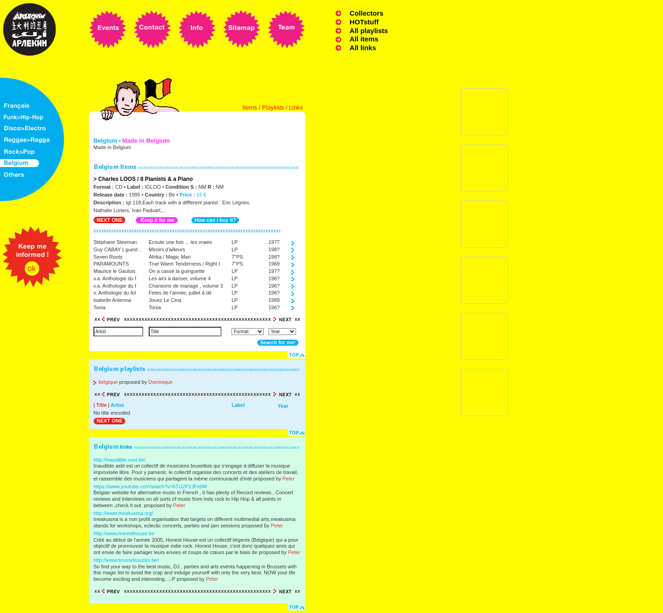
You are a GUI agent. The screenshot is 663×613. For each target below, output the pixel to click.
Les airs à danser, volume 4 (180, 278)
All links (362, 48)
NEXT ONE (109, 220)
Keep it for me (157, 220)
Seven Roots (107, 257)
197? (273, 271)
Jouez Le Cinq (165, 300)
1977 (273, 242)
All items (363, 39)
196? (273, 278)
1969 (273, 263)
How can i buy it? (215, 220)
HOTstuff (363, 22)
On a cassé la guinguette (177, 271)
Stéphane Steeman (115, 242)
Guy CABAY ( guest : (116, 249)
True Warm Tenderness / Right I (184, 263)
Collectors (366, 13)
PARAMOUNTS (111, 263)
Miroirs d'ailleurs (167, 249)
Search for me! (278, 342)
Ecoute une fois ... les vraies (180, 242)
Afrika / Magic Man (170, 257)
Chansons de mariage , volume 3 (186, 286)
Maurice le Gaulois (114, 271)
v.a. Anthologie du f (114, 278)
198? (273, 249)
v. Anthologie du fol (114, 292)
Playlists (273, 107)
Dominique (160, 382)
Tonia (99, 307)
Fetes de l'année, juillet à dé (180, 292)
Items (249, 107)
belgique (108, 382)
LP (235, 242)
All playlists (368, 31)
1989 (273, 300)
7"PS (237, 257)
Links (296, 107)
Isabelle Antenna (112, 300)
